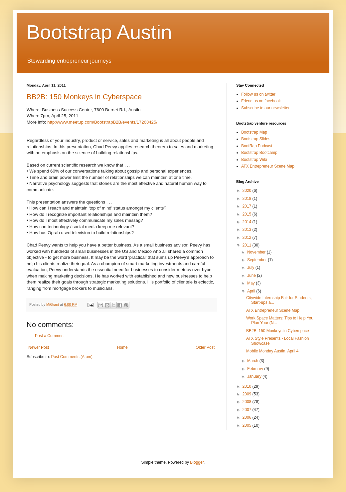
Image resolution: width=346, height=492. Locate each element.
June (252, 275)
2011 (248, 245)
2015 (248, 214)
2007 (248, 409)
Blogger (197, 462)
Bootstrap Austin (99, 32)
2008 (248, 401)
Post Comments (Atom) (71, 356)
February (255, 368)
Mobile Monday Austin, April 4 (272, 351)
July (251, 267)
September (257, 259)
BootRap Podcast (256, 146)
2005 (248, 425)
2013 (248, 229)
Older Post (205, 347)
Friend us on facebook (261, 101)
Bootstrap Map (254, 132)
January (254, 376)
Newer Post (38, 347)
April (251, 291)
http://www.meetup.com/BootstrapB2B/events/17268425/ (102, 122)
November (257, 252)
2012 (248, 237)
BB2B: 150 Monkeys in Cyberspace (84, 97)
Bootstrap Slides (255, 139)
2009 (248, 394)
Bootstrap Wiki (254, 159)
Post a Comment (50, 335)
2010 (248, 386)
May (251, 283)
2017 (248, 206)
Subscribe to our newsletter (265, 108)
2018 (248, 198)
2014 (248, 222)
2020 (248, 190)
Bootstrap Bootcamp (259, 152)
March (253, 360)
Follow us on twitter (258, 94)
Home (122, 347)
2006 (248, 417)
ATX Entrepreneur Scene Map (267, 166)
